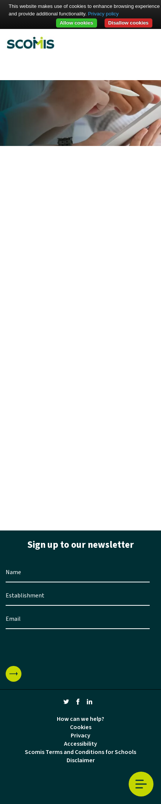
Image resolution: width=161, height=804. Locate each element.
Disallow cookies (128, 23)
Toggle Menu (141, 784)
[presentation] (63, 647)
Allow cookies (76, 23)
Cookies (80, 727)
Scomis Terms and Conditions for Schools (80, 752)
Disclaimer (81, 760)
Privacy (80, 735)
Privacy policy (103, 14)
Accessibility (80, 744)
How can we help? (80, 719)
